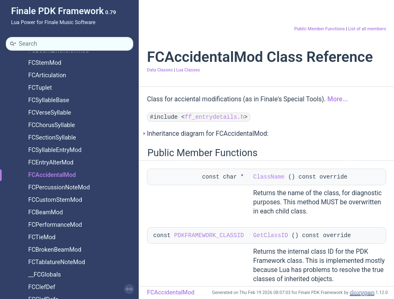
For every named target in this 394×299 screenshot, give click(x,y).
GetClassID (270, 235)
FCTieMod (42, 237)
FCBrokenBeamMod (54, 249)
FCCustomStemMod (55, 199)
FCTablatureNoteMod (56, 262)
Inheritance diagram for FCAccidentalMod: (208, 133)
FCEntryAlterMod (50, 162)
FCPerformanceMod (55, 224)
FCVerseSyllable (49, 112)
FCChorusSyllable (51, 125)
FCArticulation (47, 75)
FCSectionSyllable (52, 137)
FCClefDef (41, 287)
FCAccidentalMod (52, 175)
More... (338, 99)
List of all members (367, 29)
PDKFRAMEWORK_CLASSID (209, 235)
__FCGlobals (44, 274)
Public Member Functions (319, 29)
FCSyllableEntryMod (54, 150)
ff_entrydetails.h (214, 117)
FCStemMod (44, 62)
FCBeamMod (45, 212)
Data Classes (160, 70)
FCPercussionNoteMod (59, 187)
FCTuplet (40, 87)
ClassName (269, 177)
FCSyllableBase (48, 100)
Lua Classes (188, 70)
